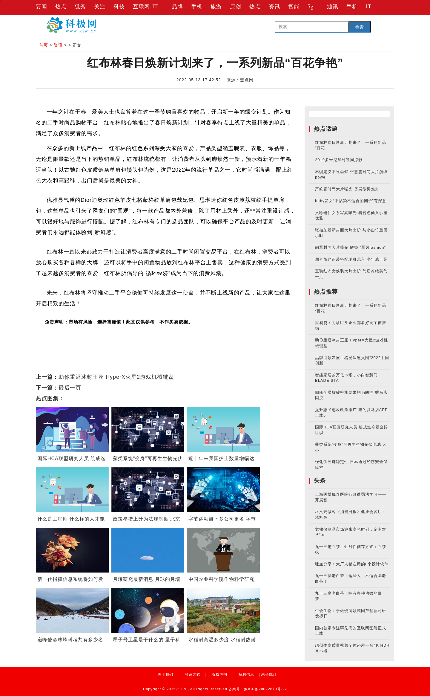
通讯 (332, 7)
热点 (61, 7)
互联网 (141, 7)
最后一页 (70, 388)
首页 (43, 45)
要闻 (41, 7)
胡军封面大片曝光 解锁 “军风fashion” (350, 247)
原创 (235, 7)
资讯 (274, 7)
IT (155, 7)
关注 (99, 7)
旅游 (216, 7)
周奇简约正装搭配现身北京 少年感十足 (351, 259)
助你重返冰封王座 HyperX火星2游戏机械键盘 (116, 377)
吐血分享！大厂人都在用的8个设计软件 (351, 564)
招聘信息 (246, 674)
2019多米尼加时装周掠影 (339, 160)
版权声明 (219, 674)
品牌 (177, 7)
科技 (119, 7)
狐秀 (80, 7)
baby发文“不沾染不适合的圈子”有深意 (350, 201)
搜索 (359, 27)
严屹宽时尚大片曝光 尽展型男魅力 (347, 189)
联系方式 (192, 674)
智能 (294, 7)
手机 (196, 7)
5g (311, 7)
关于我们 (165, 674)
